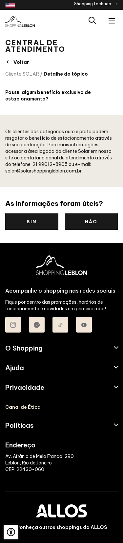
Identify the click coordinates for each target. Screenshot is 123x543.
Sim (32, 222)
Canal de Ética (23, 407)
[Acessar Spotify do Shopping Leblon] (37, 325)
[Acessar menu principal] (112, 21)
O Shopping (24, 348)
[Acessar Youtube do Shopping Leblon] (84, 325)
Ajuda (14, 368)
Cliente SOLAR (22, 74)
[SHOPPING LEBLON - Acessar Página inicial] (20, 21)
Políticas (19, 425)
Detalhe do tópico (66, 74)
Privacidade (24, 387)
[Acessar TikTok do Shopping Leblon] (60, 325)
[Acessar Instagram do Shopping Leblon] (13, 325)
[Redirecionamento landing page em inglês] (10, 5)
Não (91, 222)
